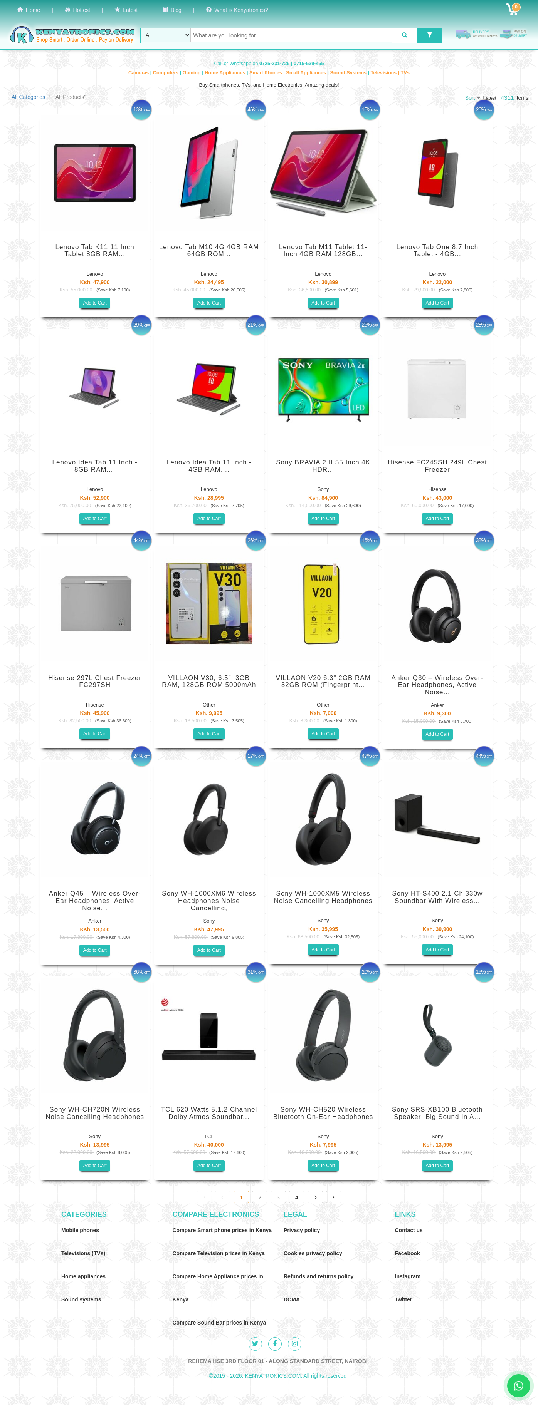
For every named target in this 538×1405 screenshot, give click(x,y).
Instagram (408, 1276)
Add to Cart (95, 303)
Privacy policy (302, 1230)
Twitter (403, 1299)
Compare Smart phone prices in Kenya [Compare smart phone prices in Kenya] (222, 1230)
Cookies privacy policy (313, 1253)
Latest (126, 10)
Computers (166, 72)
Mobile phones (80, 1230)
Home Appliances (226, 72)
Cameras (139, 72)
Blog (172, 10)
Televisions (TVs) (83, 1253)
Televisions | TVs (390, 72)
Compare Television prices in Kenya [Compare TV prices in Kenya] (219, 1253)
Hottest (77, 10)
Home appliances (83, 1276)
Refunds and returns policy (318, 1276)
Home (28, 10)
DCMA (292, 1299)
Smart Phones (266, 72)
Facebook (407, 1253)
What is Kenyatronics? (237, 10)
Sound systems (81, 1299)
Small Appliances (306, 72)
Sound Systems (349, 72)
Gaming (192, 72)
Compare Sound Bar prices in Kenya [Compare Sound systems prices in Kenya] (219, 1323)
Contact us (409, 1230)
